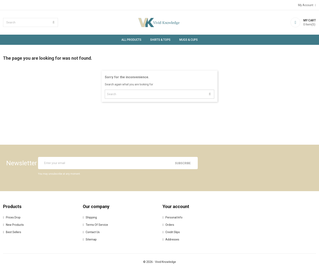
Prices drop (13, 217)
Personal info (173, 217)
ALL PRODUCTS (131, 39)
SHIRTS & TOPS (160, 39)
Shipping (91, 217)
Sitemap (91, 239)
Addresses (172, 239)
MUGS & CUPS (188, 39)
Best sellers (13, 232)
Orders (169, 224)
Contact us (93, 232)
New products (15, 224)
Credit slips (172, 232)
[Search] (30, 22)
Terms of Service (97, 224)
